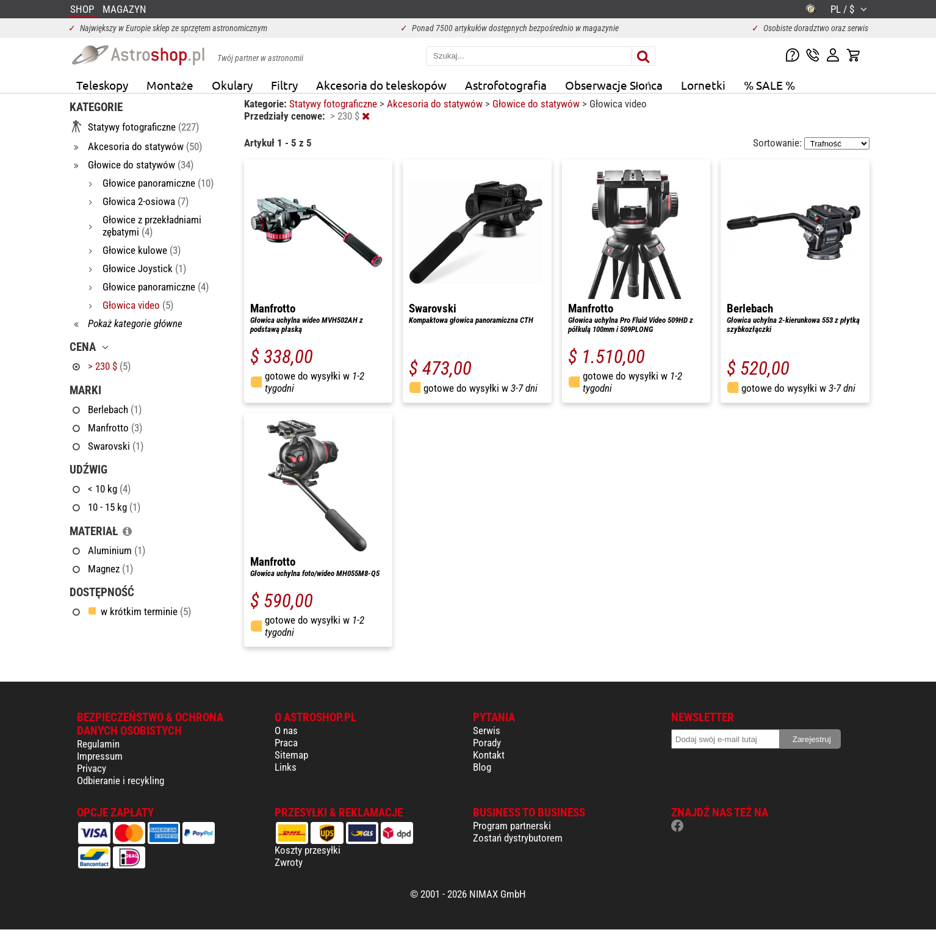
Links (286, 767)
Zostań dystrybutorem (518, 838)
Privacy (91, 768)
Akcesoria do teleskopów (381, 85)
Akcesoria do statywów (436, 104)
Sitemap (291, 755)
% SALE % (769, 85)
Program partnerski (512, 826)
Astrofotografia (506, 85)
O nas (286, 730)
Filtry (284, 85)
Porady (487, 743)
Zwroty (289, 862)
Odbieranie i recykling (120, 780)
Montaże (169, 85)
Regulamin (98, 744)
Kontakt (489, 755)
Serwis (486, 730)
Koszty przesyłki (307, 850)
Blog (482, 767)
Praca (286, 743)
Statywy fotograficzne (334, 104)
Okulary (232, 85)
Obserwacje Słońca (614, 85)
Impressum (100, 756)
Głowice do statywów (537, 104)
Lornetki (703, 85)
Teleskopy (102, 85)
